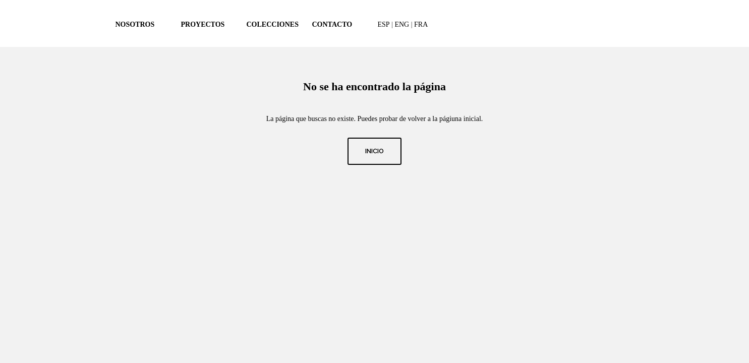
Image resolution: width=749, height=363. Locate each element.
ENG (401, 24)
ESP (384, 24)
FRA (421, 24)
